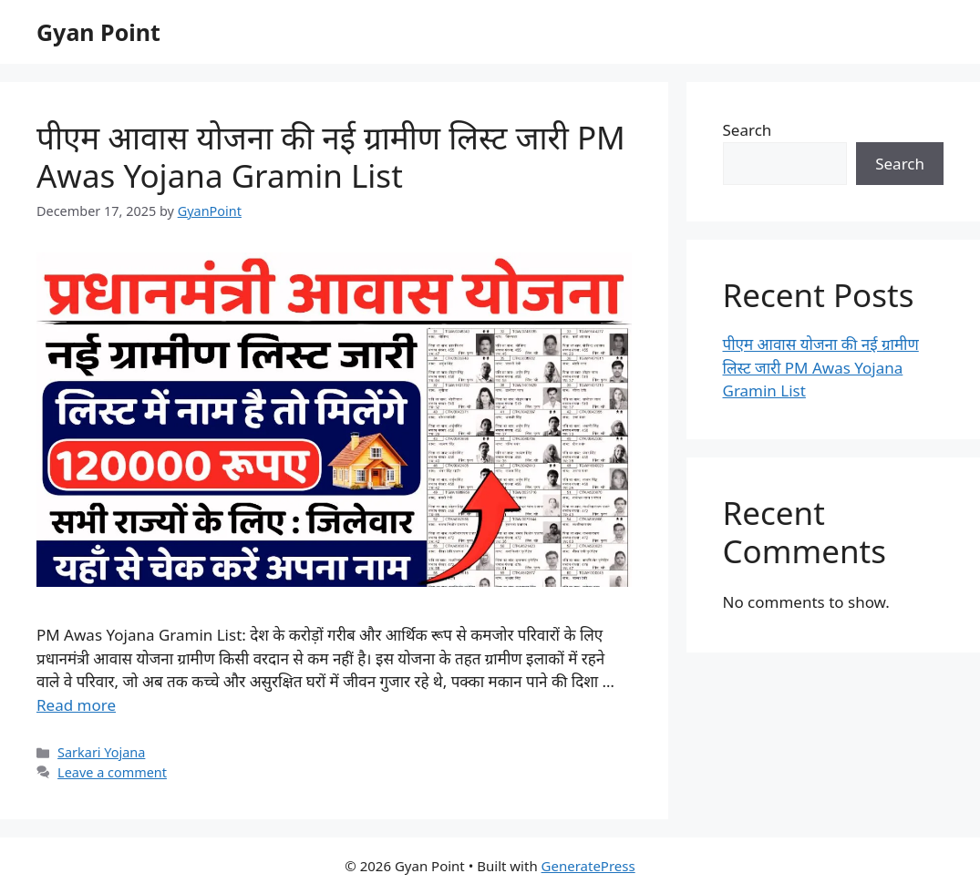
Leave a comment (112, 772)
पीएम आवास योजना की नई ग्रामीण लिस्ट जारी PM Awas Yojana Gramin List (330, 156)
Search (747, 129)
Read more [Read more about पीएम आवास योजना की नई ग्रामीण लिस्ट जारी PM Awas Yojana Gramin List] (76, 704)
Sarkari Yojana (101, 752)
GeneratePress (588, 866)
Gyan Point (98, 31)
